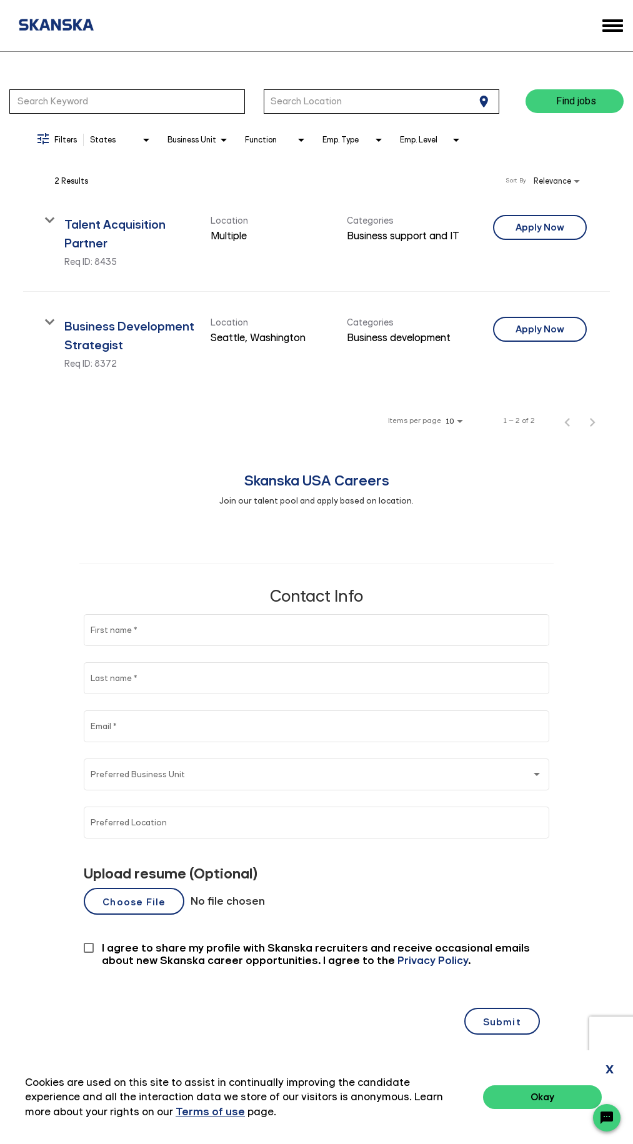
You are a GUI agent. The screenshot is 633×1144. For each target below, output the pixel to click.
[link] (316, 241)
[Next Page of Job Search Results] (592, 420)
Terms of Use (555, 1098)
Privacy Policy (483, 1098)
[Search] (575, 101)
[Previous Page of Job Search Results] (567, 420)
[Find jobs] (575, 101)
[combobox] (127, 101)
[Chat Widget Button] (607, 1118)
